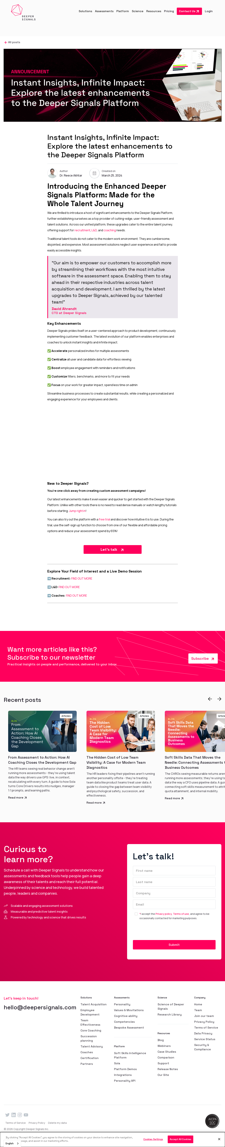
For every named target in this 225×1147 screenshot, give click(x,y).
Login (209, 11)
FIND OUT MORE (81, 578)
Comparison (166, 1057)
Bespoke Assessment (129, 1027)
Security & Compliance (202, 1047)
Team (198, 1010)
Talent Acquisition (93, 1004)
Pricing (169, 11)
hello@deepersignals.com (40, 1007)
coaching (110, 230)
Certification (89, 1058)
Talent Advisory (91, 1046)
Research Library (170, 1014)
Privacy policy (164, 914)
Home (198, 1004)
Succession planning (88, 1038)
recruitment (82, 230)
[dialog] (112, 1139)
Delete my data (57, 1123)
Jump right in (77, 511)
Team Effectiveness (90, 1022)
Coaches (86, 1052)
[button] (85, 11)
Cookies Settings (153, 1139)
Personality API (124, 1081)
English (10, 1143)
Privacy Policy (204, 1022)
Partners (86, 1064)
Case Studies (167, 1052)
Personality (122, 1004)
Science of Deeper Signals (171, 1006)
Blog (161, 1040)
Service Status (204, 1039)
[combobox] (12, 1143)
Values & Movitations (129, 1010)
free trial (104, 519)
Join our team (204, 1016)
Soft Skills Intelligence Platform (130, 1055)
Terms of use (181, 914)
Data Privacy (203, 1033)
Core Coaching (90, 1030)
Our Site (163, 1075)
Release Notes (168, 1069)
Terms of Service (206, 1027)
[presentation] (160, 931)
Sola (117, 1063)
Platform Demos (125, 1069)
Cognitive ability (125, 1016)
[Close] (219, 1139)
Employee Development (90, 1012)
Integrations (123, 1075)
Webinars (164, 1046)
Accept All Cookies (180, 1139)
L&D (94, 230)
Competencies (124, 1022)
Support (163, 1063)
